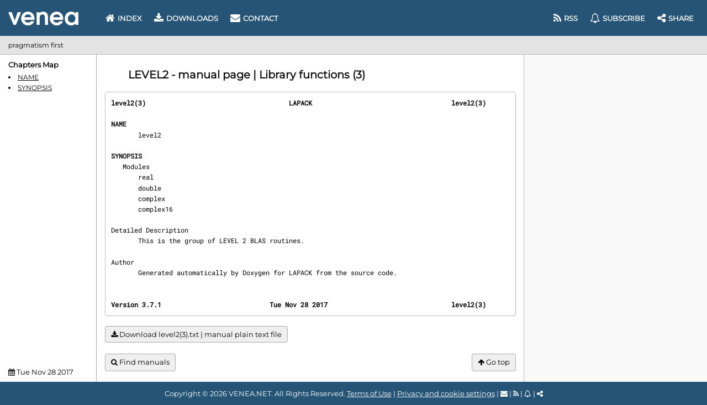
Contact (254, 18)
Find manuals (140, 362)
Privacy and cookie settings (446, 393)
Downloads (186, 18)
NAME (28, 77)
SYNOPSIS (35, 87)
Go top (494, 362)
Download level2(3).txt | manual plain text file (196, 334)
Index (123, 18)
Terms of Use (369, 393)
